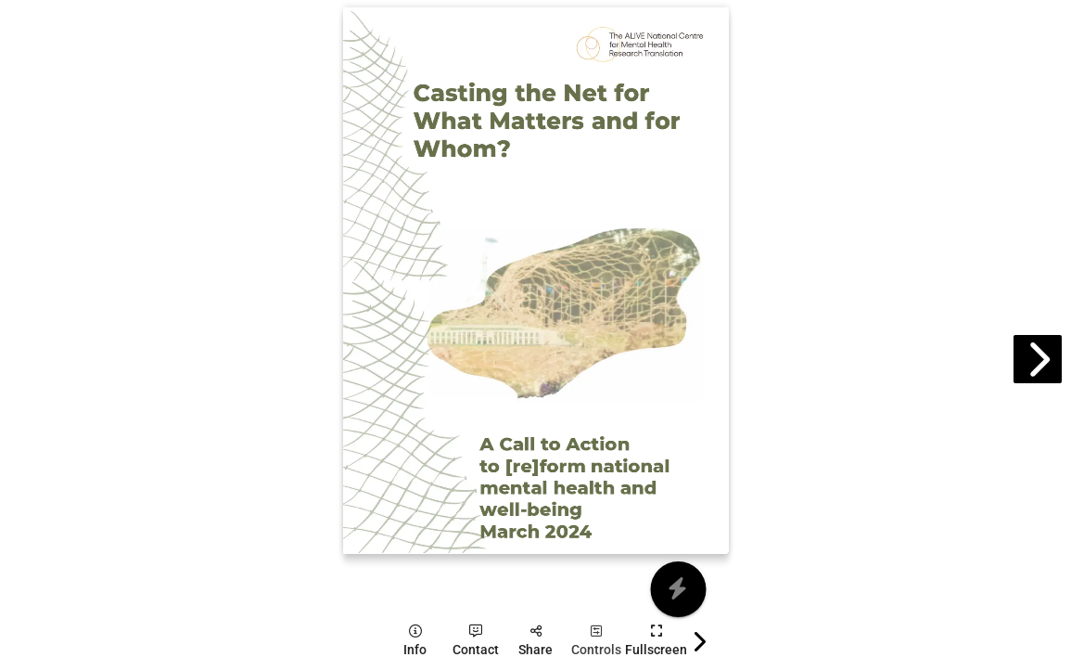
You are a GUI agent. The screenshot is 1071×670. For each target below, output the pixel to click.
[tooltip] (415, 641)
